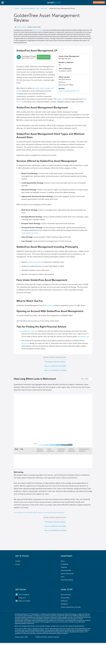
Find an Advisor (99, 2)
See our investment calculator (56, 370)
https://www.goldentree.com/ (69, 91)
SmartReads (64, 564)
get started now (83, 337)
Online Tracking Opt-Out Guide (71, 607)
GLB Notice (64, 604)
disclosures (49, 305)
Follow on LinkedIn (22, 601)
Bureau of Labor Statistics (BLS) (28, 512)
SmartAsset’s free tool (29, 331)
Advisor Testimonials (67, 573)
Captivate (64, 567)
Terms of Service (66, 594)
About (63, 561)
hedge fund (61, 99)
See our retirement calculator (55, 366)
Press (62, 576)
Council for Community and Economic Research (50, 512)
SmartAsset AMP (66, 570)
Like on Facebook (22, 594)
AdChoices (64, 601)
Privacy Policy (65, 597)
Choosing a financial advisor (55, 362)
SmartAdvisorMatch (67, 580)
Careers (17, 564)
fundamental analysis (34, 262)
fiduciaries (25, 343)
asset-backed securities (29, 233)
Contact (17, 561)
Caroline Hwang (21, 27)
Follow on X (20, 597)
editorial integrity (37, 30)
